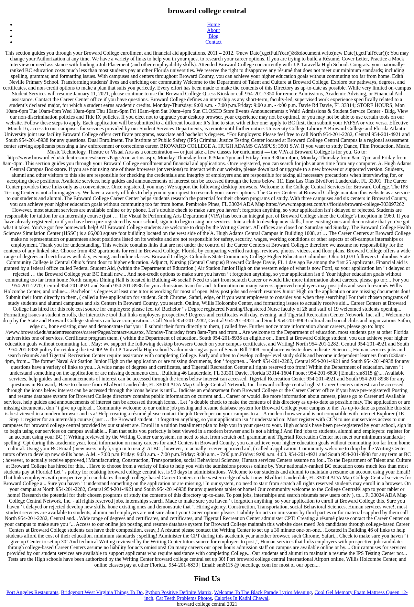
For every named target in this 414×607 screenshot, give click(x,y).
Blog (213, 36)
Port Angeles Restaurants (32, 592)
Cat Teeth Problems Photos (184, 598)
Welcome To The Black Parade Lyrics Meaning (263, 592)
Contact (213, 42)
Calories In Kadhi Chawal (241, 598)
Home (213, 24)
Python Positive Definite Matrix (178, 592)
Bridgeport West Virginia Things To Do (102, 592)
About (213, 30)
